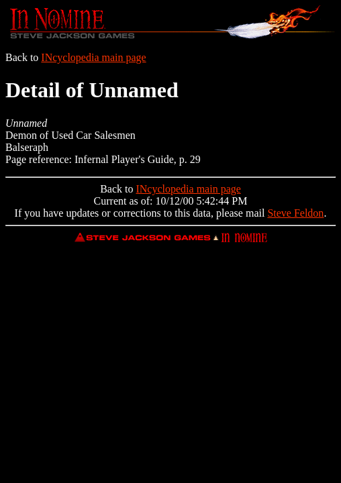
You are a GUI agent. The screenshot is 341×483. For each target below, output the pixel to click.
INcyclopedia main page (93, 57)
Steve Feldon (295, 213)
